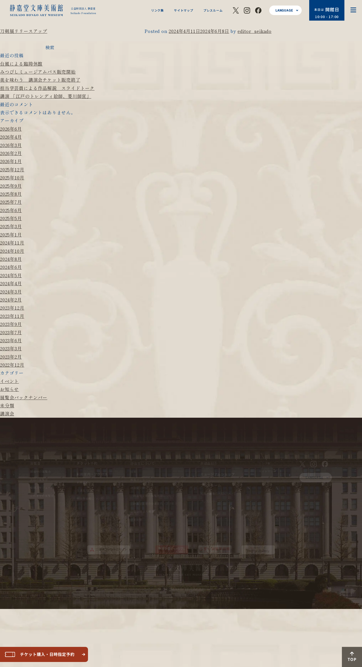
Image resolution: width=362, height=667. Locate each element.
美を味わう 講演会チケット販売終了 (40, 79)
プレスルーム (213, 10)
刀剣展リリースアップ (23, 31)
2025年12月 (12, 169)
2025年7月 (11, 202)
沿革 (133, 471)
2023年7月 (11, 332)
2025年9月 (11, 185)
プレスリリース (210, 501)
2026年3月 (11, 145)
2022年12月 (12, 364)
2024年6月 (11, 267)
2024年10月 (12, 251)
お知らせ (9, 389)
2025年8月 (11, 193)
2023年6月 (11, 340)
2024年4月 (11, 283)
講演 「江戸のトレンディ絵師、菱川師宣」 (45, 96)
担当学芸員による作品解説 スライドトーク (47, 88)
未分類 (7, 405)
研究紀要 (136, 519)
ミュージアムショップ (217, 474)
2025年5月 (11, 218)
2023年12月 (12, 307)
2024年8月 (11, 259)
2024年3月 (11, 291)
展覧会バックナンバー (23, 397)
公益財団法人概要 (142, 511)
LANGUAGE (284, 10)
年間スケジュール (42, 488)
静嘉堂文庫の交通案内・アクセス (155, 503)
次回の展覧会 (39, 480)
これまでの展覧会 (42, 496)
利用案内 (82, 483)
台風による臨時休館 (21, 63)
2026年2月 (11, 153)
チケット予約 (87, 463)
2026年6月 (11, 128)
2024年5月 (11, 275)
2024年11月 (12, 242)
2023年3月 (11, 348)
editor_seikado (255, 31)
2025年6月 (11, 210)
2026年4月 (11, 136)
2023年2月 (11, 356)
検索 (49, 47)
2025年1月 (11, 234)
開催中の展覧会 (40, 471)
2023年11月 (12, 316)
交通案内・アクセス (90, 490)
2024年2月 (11, 299)
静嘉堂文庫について (143, 488)
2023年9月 (11, 324)
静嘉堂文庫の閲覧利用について (154, 496)
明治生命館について (90, 498)
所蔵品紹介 (209, 463)
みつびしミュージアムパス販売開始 (38, 71)
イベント (9, 381)
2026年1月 (11, 161)
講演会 (7, 413)
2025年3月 (11, 226)
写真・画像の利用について (218, 493)
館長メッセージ (140, 480)
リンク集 (157, 10)
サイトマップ (183, 10)
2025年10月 (12, 177)
